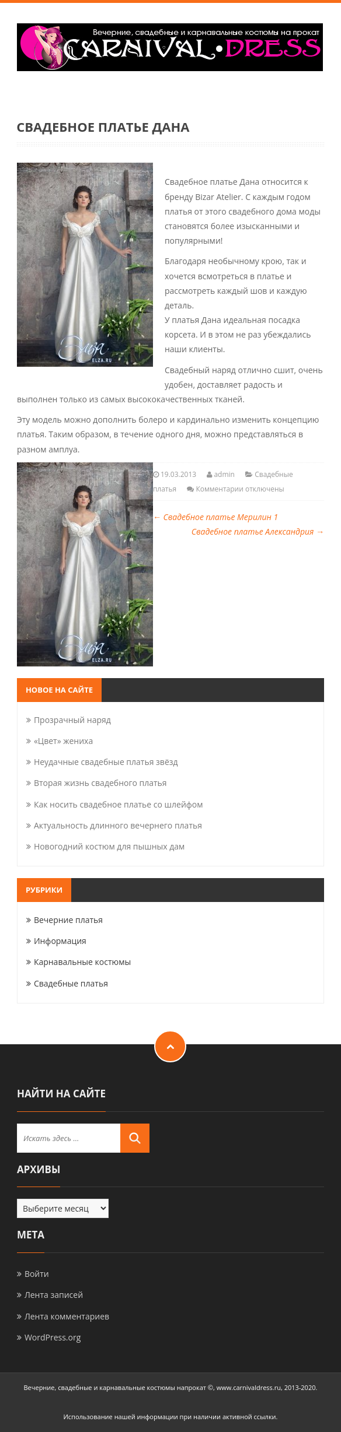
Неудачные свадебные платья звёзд (106, 761)
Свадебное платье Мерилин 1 (215, 516)
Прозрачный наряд (72, 719)
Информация (60, 940)
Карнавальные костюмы (82, 961)
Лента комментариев (67, 1316)
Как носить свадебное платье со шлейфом (118, 804)
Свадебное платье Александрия (258, 531)
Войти (37, 1273)
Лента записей (54, 1294)
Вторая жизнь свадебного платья (100, 782)
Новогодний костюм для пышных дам (109, 846)
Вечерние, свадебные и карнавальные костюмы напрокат (115, 1387)
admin (224, 474)
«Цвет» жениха (63, 740)
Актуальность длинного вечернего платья (118, 825)
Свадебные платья (71, 983)
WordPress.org (53, 1337)
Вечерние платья (68, 919)
